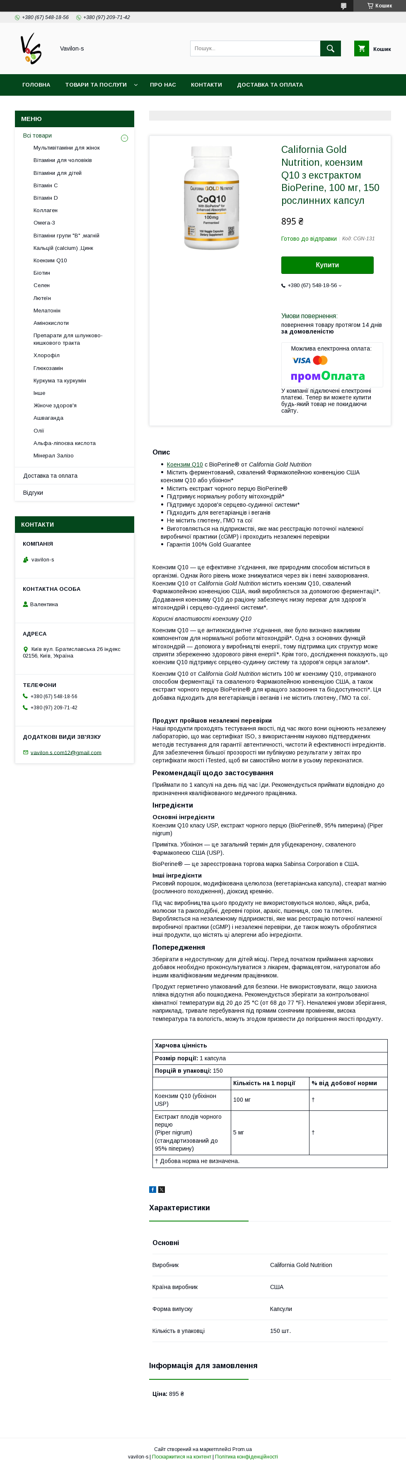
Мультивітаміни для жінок (67, 148)
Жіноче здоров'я (55, 405)
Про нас (163, 85)
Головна (36, 85)
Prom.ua (242, 1449)
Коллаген (46, 210)
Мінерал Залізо (54, 455)
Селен (42, 285)
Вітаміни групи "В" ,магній (66, 235)
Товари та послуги (96, 85)
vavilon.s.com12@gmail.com (66, 752)
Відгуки (33, 492)
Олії (39, 431)
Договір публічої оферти (226, 106)
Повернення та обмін (57, 106)
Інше (39, 393)
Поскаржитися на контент (181, 1457)
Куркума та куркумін (60, 380)
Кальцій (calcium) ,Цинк (63, 248)
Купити (327, 264)
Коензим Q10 (185, 464)
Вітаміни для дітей (58, 173)
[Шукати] (330, 48)
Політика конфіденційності (246, 1457)
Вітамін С (46, 185)
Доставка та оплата (270, 85)
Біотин (42, 273)
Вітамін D (46, 198)
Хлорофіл (47, 355)
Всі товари (37, 135)
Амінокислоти (51, 323)
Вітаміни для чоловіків (63, 160)
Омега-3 (44, 223)
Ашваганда (48, 418)
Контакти (206, 85)
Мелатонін (47, 310)
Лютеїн (42, 298)
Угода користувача (138, 106)
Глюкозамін (48, 368)
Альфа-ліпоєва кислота (65, 443)
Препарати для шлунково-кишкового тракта (68, 339)
